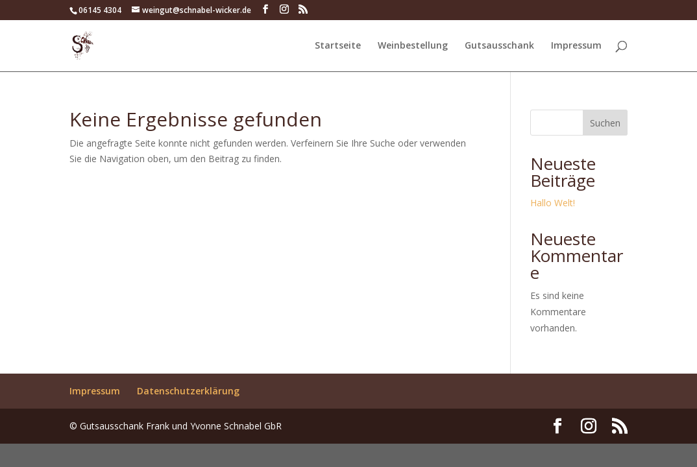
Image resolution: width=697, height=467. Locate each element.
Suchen (605, 123)
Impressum (576, 46)
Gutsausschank (499, 46)
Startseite (338, 46)
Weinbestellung (413, 46)
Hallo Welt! (552, 203)
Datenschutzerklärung (188, 391)
